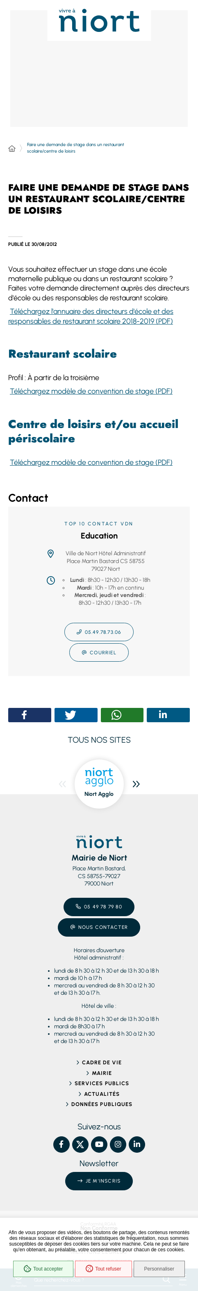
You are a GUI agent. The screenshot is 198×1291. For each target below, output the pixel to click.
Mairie (102, 1073)
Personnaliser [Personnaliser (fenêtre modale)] (159, 1269)
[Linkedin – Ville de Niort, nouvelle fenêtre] (137, 1144)
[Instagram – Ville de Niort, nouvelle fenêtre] (118, 1144)
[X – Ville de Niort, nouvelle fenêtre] (80, 1144)
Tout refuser (103, 1268)
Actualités (102, 1094)
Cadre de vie (102, 1062)
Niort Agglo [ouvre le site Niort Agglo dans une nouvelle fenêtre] (99, 794)
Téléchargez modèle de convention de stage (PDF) (91, 391)
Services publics (102, 1083)
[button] (24, 715)
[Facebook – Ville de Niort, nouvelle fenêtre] (61, 1144)
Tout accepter (43, 1268)
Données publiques (101, 1104)
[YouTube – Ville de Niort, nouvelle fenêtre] (99, 1144)
